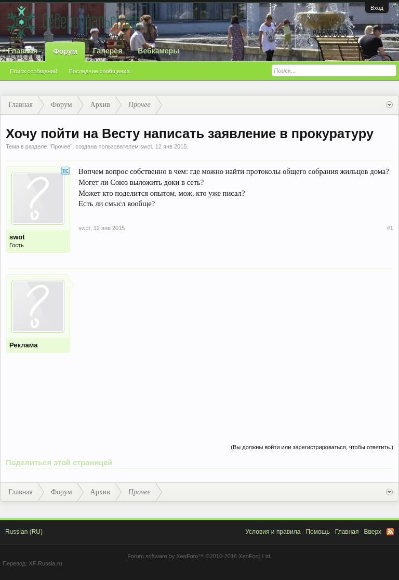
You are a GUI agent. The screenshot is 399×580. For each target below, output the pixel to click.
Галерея (108, 51)
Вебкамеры (158, 51)
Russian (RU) (24, 531)
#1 (390, 228)
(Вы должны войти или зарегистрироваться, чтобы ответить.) (312, 447)
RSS (390, 531)
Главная (22, 51)
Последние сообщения (99, 71)
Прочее (60, 146)
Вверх (372, 531)
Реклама (23, 345)
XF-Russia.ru (45, 563)
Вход (376, 8)
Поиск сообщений (33, 71)
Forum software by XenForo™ (199, 556)
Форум (65, 51)
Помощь (317, 531)
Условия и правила (272, 531)
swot (146, 146)
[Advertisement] (235, 347)
